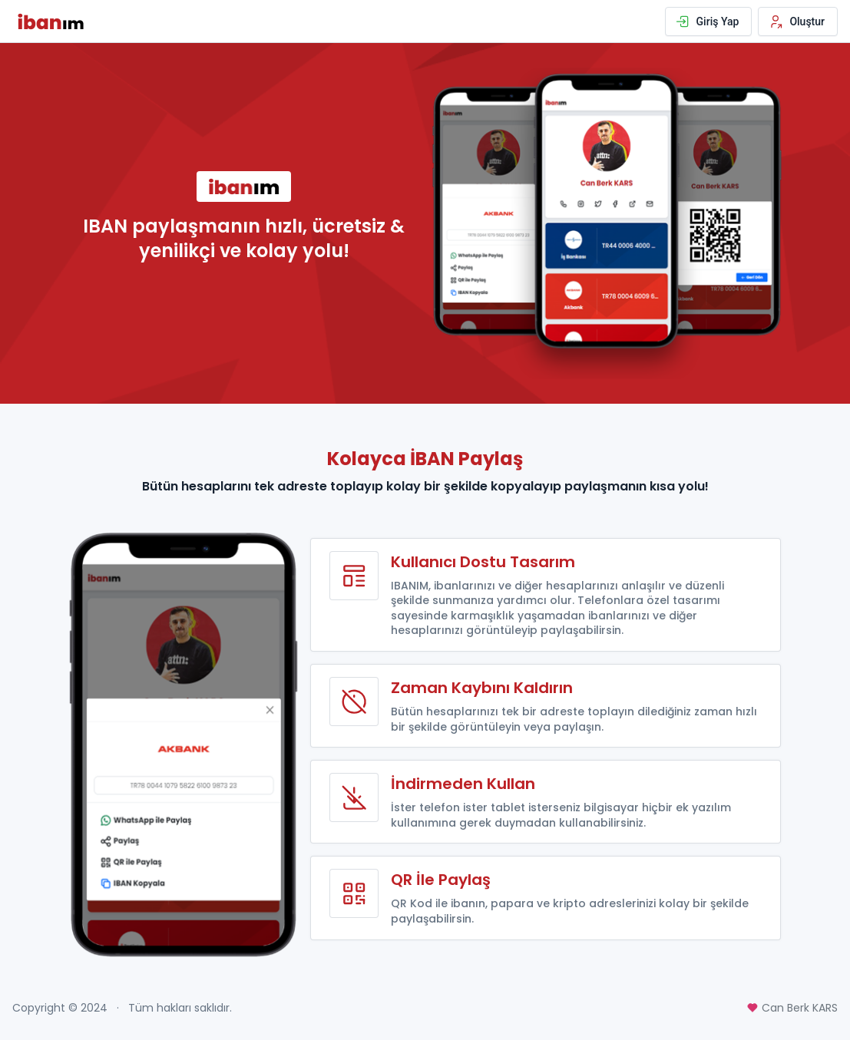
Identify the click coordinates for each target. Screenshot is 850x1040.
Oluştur (796, 21)
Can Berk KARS (792, 1007)
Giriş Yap (707, 21)
